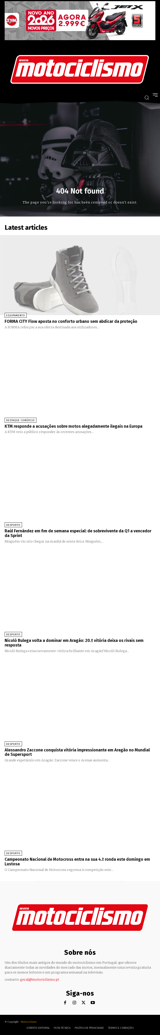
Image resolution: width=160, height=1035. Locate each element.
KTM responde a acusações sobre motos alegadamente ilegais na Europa (73, 426)
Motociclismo (29, 1021)
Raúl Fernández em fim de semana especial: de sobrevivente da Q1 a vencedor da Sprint (78, 533)
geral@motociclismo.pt (39, 979)
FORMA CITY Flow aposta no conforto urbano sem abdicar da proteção (71, 321)
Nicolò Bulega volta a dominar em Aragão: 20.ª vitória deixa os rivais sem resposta (74, 643)
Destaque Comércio (20, 420)
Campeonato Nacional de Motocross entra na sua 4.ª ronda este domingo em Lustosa (77, 862)
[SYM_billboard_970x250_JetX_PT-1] (80, 39)
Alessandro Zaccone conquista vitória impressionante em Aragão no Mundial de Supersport (77, 752)
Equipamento (15, 315)
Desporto (13, 525)
